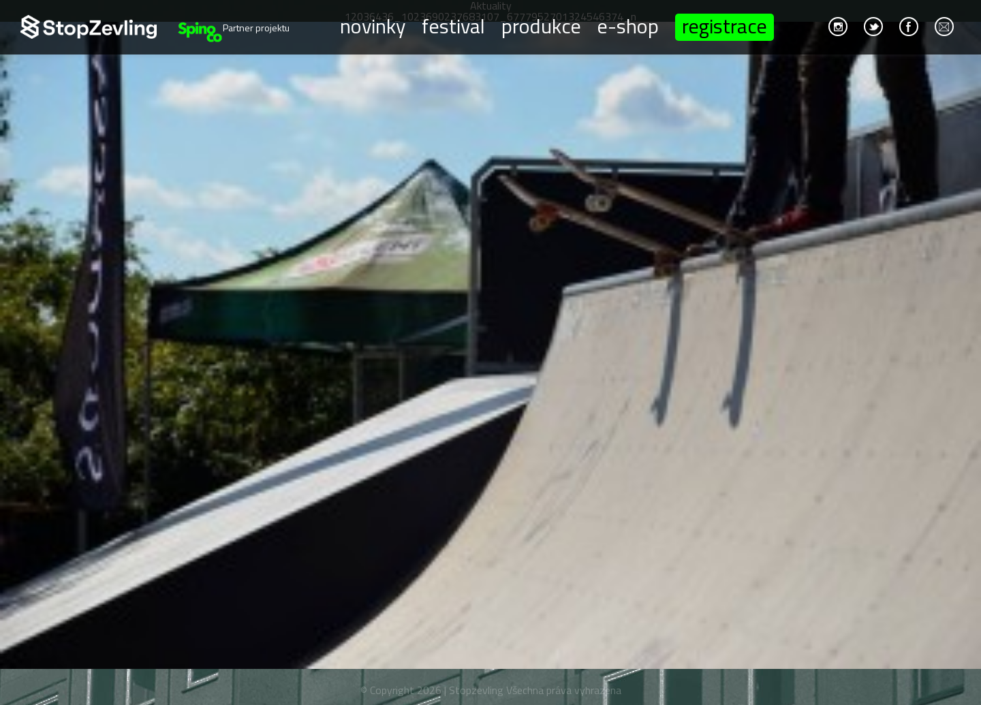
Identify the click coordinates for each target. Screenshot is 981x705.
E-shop (628, 25)
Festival (453, 25)
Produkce (541, 25)
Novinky (372, 25)
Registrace (724, 27)
